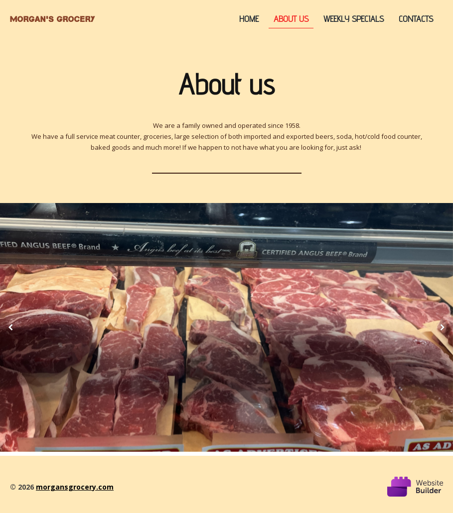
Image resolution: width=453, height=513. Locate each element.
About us (291, 18)
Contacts (416, 18)
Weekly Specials (353, 18)
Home (249, 18)
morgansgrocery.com (75, 487)
